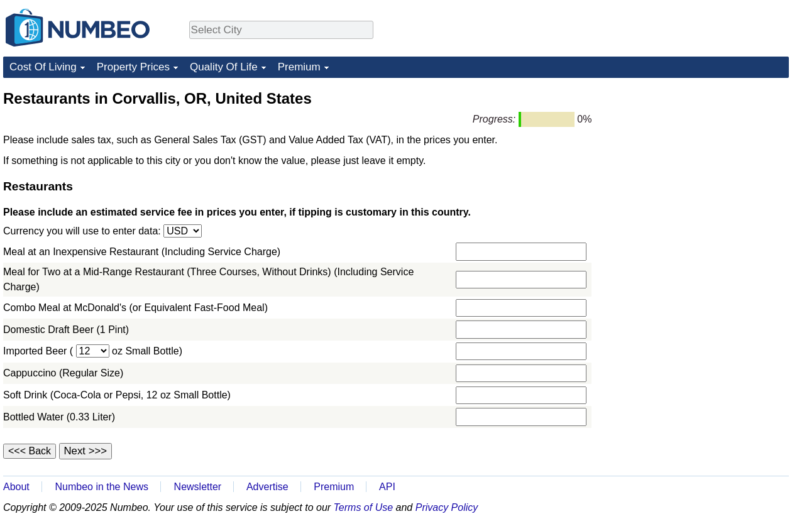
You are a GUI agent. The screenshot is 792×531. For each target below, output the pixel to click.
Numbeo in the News (101, 486)
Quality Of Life (224, 67)
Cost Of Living (43, 67)
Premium (299, 67)
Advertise (267, 486)
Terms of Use (363, 507)
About (16, 486)
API (387, 486)
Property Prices (133, 67)
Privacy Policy (446, 507)
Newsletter (198, 486)
